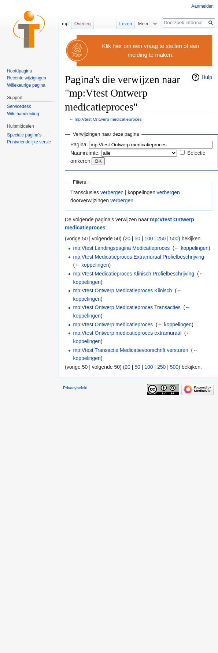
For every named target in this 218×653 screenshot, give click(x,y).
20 (127, 238)
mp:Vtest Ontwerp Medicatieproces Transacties (126, 307)
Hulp (207, 77)
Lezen (124, 23)
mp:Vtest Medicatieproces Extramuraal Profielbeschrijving (138, 257)
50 (137, 238)
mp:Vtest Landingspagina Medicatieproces (121, 248)
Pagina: (79, 144)
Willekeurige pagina (26, 85)
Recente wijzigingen (26, 77)
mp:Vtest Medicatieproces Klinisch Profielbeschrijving (133, 274)
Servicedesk (19, 106)
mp (65, 23)
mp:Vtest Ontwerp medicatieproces (108, 119)
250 (161, 238)
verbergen (111, 192)
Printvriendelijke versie (29, 142)
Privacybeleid (75, 388)
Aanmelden (202, 6)
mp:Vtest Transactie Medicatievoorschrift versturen (130, 350)
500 (174, 238)
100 (148, 238)
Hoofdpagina (19, 71)
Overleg (82, 23)
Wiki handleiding (23, 113)
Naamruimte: (85, 153)
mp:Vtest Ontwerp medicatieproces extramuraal (127, 333)
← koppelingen (191, 248)
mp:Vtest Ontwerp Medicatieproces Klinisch (122, 290)
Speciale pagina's (24, 135)
